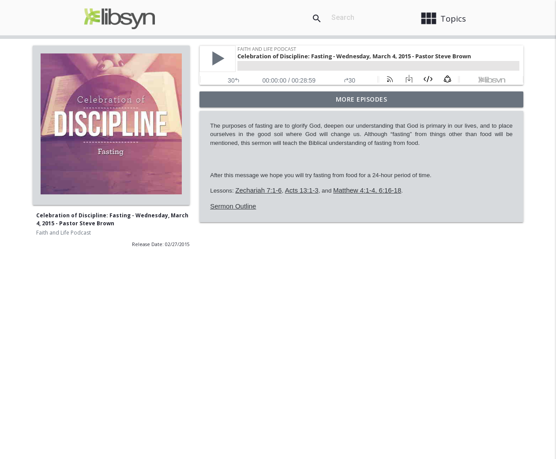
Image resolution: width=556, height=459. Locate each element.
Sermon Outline (233, 206)
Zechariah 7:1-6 (258, 190)
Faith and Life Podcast (63, 232)
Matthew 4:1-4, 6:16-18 (367, 190)
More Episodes (361, 99)
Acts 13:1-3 (302, 190)
